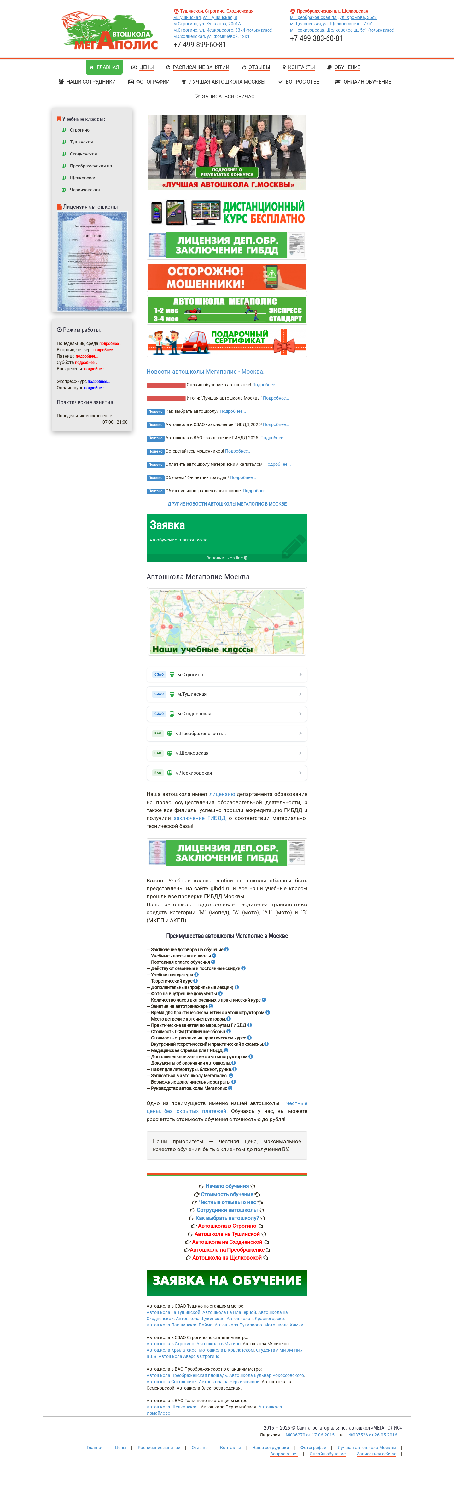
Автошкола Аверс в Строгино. (190, 1360)
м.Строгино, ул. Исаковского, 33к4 (222, 29)
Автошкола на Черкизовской (229, 1385)
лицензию (222, 798)
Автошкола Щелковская (172, 1410)
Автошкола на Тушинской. (174, 1316)
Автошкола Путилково (238, 1328)
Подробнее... (265, 384)
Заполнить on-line (227, 557)
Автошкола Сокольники (172, 1385)
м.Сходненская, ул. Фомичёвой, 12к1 (211, 36)
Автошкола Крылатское (171, 1353)
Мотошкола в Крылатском (226, 1353)
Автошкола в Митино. (219, 1347)
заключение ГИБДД (200, 821)
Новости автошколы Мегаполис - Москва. (206, 371)
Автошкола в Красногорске (255, 1322)
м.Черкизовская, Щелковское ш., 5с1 (342, 29)
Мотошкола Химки (283, 1328)
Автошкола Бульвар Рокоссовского (266, 1379)
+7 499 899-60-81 (199, 44)
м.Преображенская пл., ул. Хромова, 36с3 (333, 17)
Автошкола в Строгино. (171, 1347)
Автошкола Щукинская (200, 1322)
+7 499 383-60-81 (316, 38)
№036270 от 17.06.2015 (310, 1438)
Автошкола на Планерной (229, 1316)
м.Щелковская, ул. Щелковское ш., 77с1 (331, 23)
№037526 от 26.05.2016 (372, 1438)
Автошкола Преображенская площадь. (187, 1379)
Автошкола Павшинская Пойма (179, 1328)
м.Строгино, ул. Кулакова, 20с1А (207, 23)
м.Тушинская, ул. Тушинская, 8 (205, 17)
